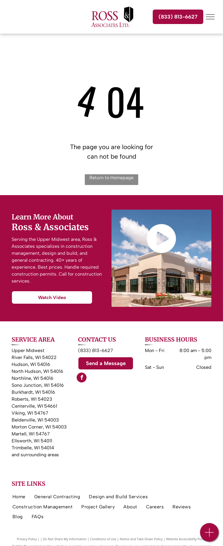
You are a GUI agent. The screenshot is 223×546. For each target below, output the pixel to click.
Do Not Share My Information (65, 539)
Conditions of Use (103, 539)
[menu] (210, 16)
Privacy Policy (27, 539)
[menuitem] (19, 497)
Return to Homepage (111, 177)
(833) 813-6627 (95, 350)
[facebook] (82, 378)
